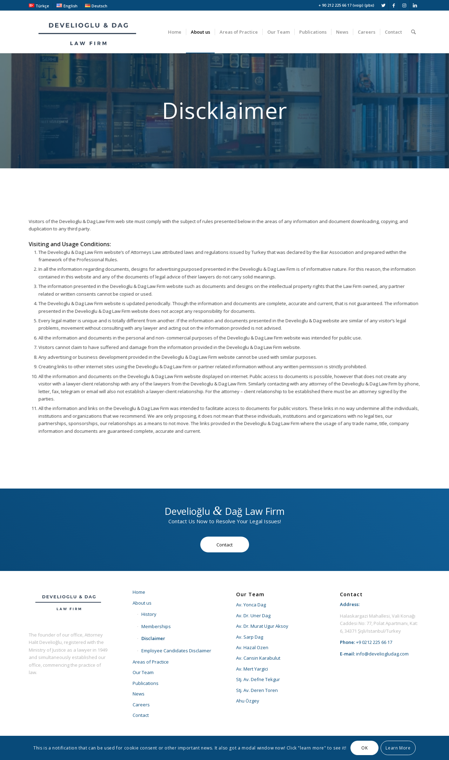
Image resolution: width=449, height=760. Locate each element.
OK (364, 748)
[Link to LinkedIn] (415, 5)
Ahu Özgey (247, 701)
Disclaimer (153, 638)
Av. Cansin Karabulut (258, 658)
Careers (141, 704)
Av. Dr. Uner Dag (253, 615)
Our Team (143, 672)
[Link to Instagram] (404, 5)
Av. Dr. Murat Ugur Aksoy (262, 626)
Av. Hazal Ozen (252, 647)
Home (139, 592)
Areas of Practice (151, 662)
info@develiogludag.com (382, 654)
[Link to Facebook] (394, 5)
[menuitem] (41, 6)
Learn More (398, 748)
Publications (146, 683)
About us (142, 603)
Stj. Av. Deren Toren (257, 690)
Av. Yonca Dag (251, 604)
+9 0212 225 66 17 (374, 642)
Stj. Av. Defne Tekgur (258, 679)
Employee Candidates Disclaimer (176, 650)
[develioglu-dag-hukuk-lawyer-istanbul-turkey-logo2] (88, 32)
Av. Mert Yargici (252, 669)
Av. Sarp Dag (249, 637)
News (139, 694)
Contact (141, 715)
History (148, 614)
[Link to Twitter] (383, 5)
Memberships (156, 626)
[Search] (413, 32)
